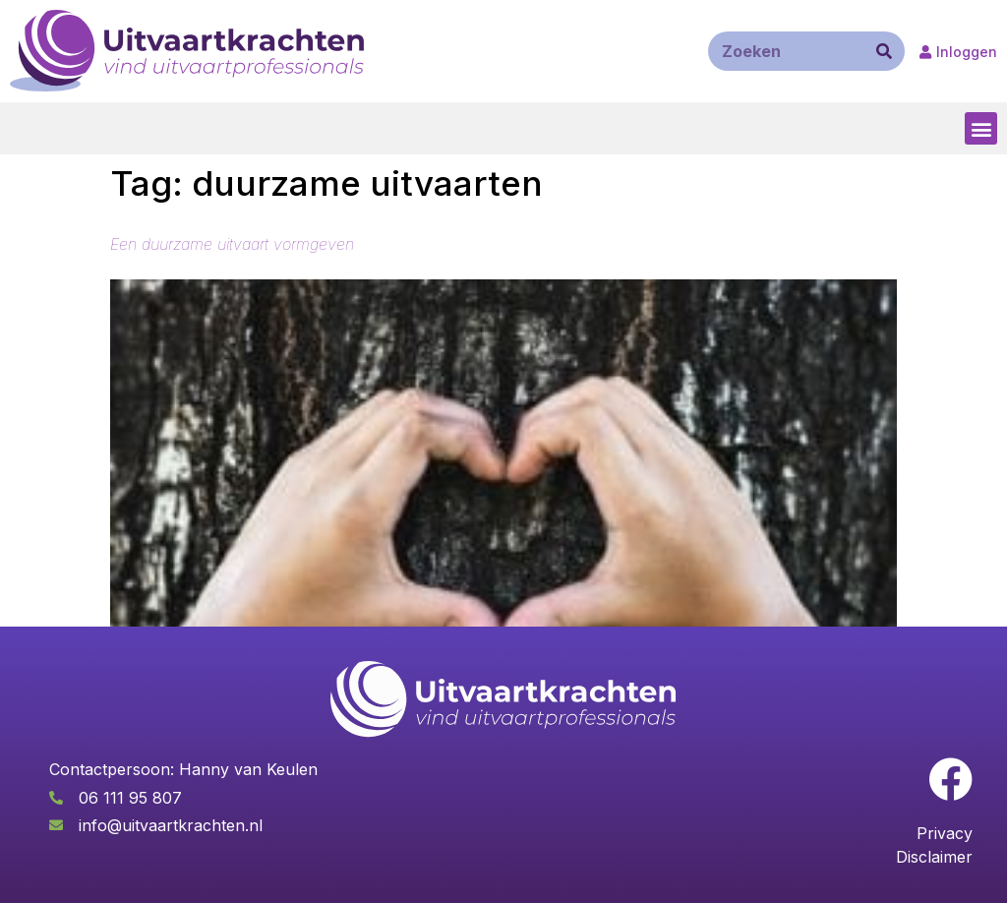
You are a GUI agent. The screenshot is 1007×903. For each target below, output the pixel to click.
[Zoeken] (884, 51)
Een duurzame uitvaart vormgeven (232, 244)
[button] (981, 128)
